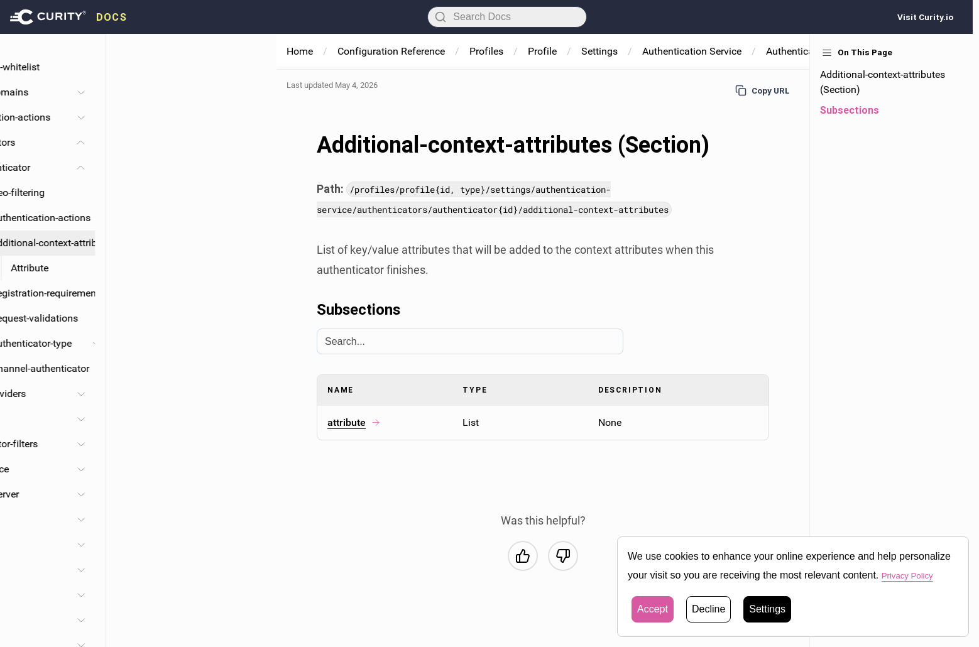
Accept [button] (652, 609)
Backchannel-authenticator (200, 368)
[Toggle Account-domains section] (251, 92)
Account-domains (160, 92)
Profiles (486, 51)
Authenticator (170, 167)
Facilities (60, 595)
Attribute (195, 268)
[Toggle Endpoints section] (251, 544)
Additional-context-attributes (211, 243)
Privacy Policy (913, 575)
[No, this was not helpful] (563, 556)
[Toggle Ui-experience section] (251, 469)
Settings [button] (767, 609)
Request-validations (199, 318)
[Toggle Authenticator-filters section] (251, 444)
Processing (64, 620)
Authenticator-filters (164, 444)
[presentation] (68, 16)
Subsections (849, 110)
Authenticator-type (196, 343)
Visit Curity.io (925, 17)
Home (300, 51)
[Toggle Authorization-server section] (251, 494)
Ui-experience (150, 469)
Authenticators (153, 142)
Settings (599, 51)
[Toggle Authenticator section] (251, 167)
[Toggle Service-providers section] (251, 394)
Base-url (138, 42)
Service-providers (158, 394)
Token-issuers (110, 569)
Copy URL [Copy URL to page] (762, 90)
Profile (542, 51)
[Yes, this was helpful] (523, 556)
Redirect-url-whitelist (165, 67)
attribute (354, 422)
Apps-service (128, 519)
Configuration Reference (391, 51)
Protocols (142, 419)
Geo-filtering (183, 192)
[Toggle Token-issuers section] (251, 569)
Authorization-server (145, 494)
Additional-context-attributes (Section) (882, 81)
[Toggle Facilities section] (251, 595)
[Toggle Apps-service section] (251, 519)
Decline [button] (708, 609)
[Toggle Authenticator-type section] (261, 343)
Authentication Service (691, 51)
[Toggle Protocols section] (251, 419)
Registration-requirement (208, 293)
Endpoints (102, 544)
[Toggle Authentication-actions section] (251, 117)
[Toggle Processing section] (251, 620)
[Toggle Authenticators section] (251, 142)
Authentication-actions (171, 117)
